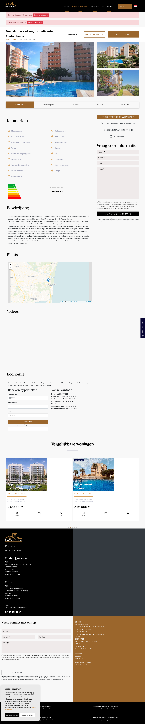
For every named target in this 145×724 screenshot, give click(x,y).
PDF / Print (118, 136)
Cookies (78, 657)
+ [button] (10, 264)
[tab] (50, 120)
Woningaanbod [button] (80, 6)
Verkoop (83, 632)
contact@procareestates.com (15, 607)
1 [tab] (68, 527)
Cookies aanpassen (27, 715)
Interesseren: (12, 403)
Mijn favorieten (109, 6)
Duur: (10, 411)
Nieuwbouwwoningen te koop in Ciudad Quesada (105, 720)
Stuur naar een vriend (118, 130)
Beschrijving (49, 105)
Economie (125, 105)
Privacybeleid (101, 206)
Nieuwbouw (85, 629)
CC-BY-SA (88, 301)
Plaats (76, 105)
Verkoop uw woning (86, 641)
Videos (100, 105)
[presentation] (12, 665)
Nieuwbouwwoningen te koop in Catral (39, 717)
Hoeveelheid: (12, 394)
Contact (95, 6)
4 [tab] (74, 527)
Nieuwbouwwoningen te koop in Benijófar (105, 717)
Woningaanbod (83, 624)
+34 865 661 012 (11, 572)
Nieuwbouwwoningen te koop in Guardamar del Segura (39, 720)
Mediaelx (86, 664)
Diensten (80, 639)
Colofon (79, 653)
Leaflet (62, 301)
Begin (67, 6)
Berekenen (28, 422)
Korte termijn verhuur (91, 634)
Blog (77, 644)
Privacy (78, 655)
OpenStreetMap (75, 301)
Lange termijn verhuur (91, 627)
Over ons (80, 636)
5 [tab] (76, 527)
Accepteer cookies (12, 715)
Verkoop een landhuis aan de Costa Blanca (40, 709)
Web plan (79, 658)
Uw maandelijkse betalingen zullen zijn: (22, 425)
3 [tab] (72, 527)
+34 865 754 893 (11, 596)
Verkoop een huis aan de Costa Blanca (105, 709)
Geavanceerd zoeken (41, 15)
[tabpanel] (39, 489)
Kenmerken (20, 105)
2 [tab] (70, 527)
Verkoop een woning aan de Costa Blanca (105, 706)
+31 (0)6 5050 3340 (12, 574)
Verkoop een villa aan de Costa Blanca (39, 706)
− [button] (10, 267)
